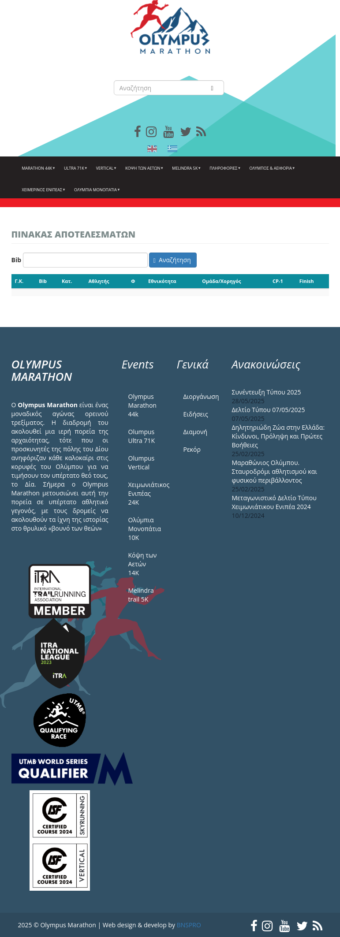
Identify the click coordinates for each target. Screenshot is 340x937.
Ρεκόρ (192, 449)
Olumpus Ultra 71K (141, 436)
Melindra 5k (185, 171)
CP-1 (278, 281)
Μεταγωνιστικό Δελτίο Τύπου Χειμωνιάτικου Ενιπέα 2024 (274, 502)
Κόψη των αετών (143, 171)
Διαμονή (195, 432)
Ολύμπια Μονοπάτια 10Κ (144, 529)
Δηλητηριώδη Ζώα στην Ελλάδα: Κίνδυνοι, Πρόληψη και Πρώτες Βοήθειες (278, 436)
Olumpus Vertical (141, 462)
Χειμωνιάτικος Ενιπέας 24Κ (146, 493)
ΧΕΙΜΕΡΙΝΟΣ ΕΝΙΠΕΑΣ (43, 193)
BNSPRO (189, 925)
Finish (306, 281)
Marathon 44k (38, 171)
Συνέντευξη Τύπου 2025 (266, 392)
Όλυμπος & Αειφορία (271, 171)
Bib (16, 260)
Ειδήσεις (195, 414)
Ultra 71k (75, 171)
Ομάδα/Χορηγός (221, 281)
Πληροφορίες (224, 171)
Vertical (105, 171)
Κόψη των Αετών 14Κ (142, 564)
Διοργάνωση (201, 396)
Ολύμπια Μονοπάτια (96, 193)
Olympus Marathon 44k (142, 405)
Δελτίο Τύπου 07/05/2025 (268, 409)
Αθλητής (98, 281)
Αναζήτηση (172, 260)
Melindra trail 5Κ (141, 594)
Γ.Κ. (19, 281)
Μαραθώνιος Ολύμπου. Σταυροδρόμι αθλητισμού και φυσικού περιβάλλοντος (275, 471)
